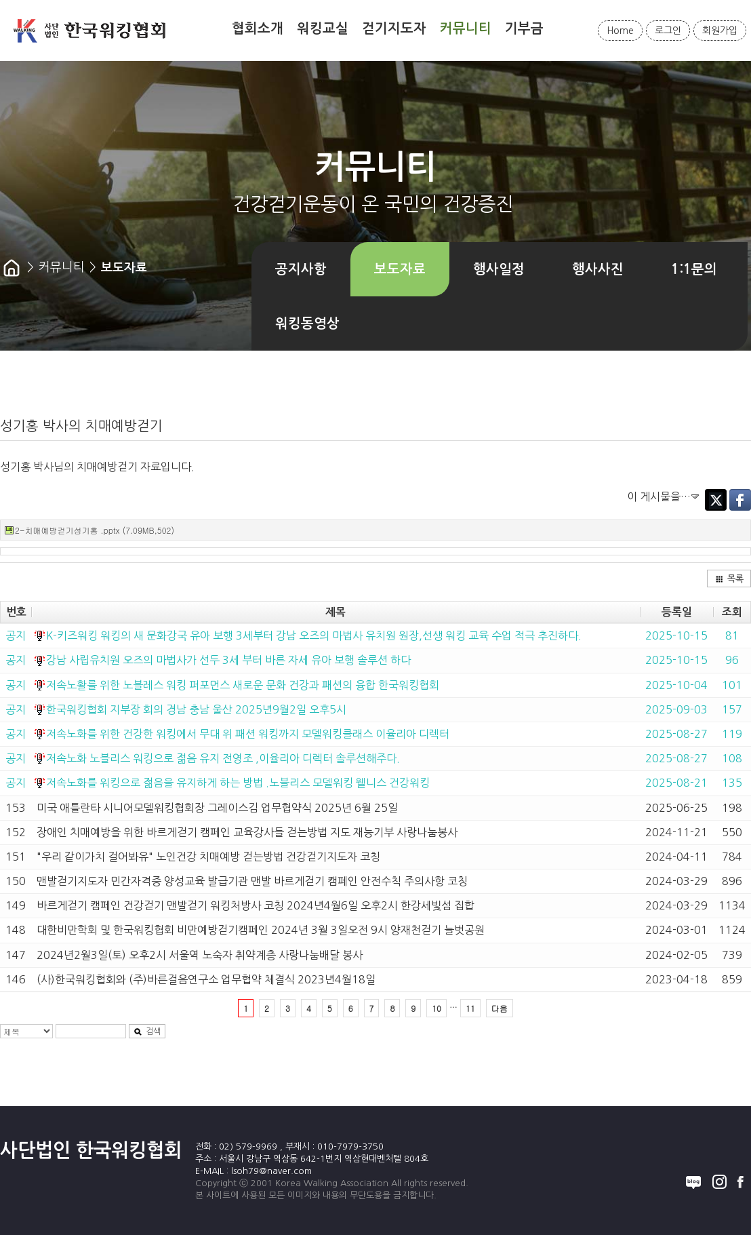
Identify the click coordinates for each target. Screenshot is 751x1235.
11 (470, 1008)
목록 (729, 578)
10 (436, 1008)
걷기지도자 (394, 28)
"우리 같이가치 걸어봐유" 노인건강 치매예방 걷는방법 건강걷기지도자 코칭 (208, 856)
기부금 (524, 28)
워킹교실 (322, 28)
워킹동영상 (307, 323)
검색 (147, 1031)
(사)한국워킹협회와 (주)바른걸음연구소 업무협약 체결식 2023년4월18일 (206, 979)
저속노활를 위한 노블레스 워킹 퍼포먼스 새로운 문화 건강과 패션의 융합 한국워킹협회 (242, 685)
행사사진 (598, 269)
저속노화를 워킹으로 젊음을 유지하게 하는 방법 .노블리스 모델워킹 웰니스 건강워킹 (238, 782)
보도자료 (400, 269)
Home (620, 30)
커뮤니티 (465, 28)
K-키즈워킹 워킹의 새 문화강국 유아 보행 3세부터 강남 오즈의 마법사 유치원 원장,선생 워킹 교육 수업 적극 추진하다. (314, 635)
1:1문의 (694, 269)
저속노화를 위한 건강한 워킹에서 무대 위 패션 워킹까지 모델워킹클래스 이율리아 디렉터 (247, 733)
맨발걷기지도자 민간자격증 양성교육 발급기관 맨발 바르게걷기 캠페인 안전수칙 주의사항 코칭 (252, 881)
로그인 (668, 30)
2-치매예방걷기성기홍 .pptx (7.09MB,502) (94, 530)
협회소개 (257, 28)
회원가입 (719, 30)
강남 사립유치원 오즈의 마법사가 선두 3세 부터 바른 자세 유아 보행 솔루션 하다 (228, 659)
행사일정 (499, 269)
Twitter (716, 500)
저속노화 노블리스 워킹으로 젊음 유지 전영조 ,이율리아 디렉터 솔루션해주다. (223, 758)
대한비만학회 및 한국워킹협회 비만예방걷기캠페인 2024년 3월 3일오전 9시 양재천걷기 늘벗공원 (261, 929)
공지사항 (301, 269)
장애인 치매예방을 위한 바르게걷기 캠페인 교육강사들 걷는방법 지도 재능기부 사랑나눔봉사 (247, 832)
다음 (499, 1008)
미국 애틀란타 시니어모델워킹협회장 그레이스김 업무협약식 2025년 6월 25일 (217, 807)
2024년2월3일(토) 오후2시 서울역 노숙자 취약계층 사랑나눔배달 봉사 (200, 954)
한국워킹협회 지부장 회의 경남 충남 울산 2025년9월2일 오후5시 (196, 709)
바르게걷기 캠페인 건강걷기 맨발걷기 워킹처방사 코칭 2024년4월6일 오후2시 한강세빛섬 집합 (255, 905)
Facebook (740, 500)
